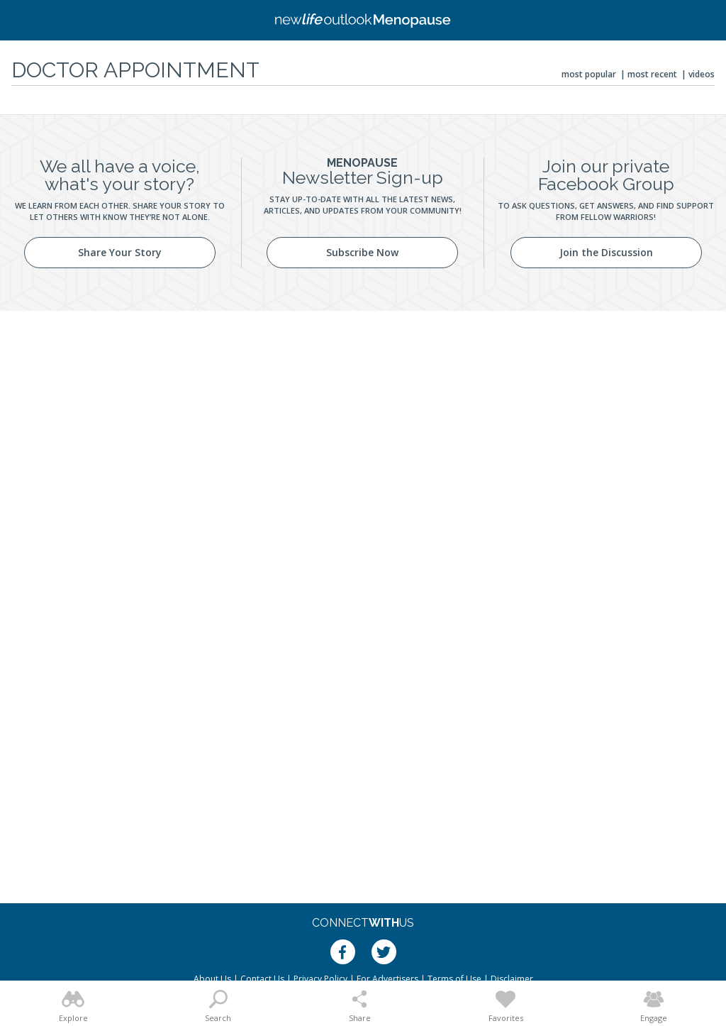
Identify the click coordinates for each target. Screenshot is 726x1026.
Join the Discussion (606, 252)
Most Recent (652, 74)
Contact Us (262, 979)
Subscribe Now (362, 252)
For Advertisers (387, 979)
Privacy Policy (320, 979)
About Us (212, 979)
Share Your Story (120, 252)
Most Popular (589, 74)
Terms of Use (454, 979)
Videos (701, 74)
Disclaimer (512, 979)
